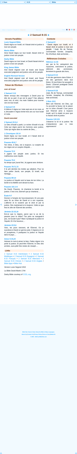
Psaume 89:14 (10, 178)
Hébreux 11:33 (52, 62)
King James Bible (11, 67)
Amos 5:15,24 (10, 239)
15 (46, 44)
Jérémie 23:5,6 (10, 225)
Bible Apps (8, 263)
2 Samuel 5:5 (9, 107)
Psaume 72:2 (9, 151)
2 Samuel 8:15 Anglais (33, 261)
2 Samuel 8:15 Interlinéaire (16, 254)
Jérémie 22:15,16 (11, 212)
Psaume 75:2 (9, 160)
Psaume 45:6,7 (10, 142)
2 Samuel (9, 30)
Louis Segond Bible (12, 42)
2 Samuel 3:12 (10, 93)
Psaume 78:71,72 (11, 167)
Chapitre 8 (16, 30)
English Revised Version (14, 76)
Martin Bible (9, 51)
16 (53, 49)
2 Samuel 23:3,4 (10, 122)
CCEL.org (27, 274)
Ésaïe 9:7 (8, 196)
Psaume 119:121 (53, 119)
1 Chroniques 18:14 (12, 134)
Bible (3, 30)
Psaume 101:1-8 (11, 187)
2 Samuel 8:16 (52, 91)
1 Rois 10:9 (50, 101)
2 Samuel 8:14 (52, 75)
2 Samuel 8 (50, 42)
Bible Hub (18, 263)
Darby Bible (9, 59)
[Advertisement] (38, 292)
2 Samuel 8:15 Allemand (29, 259)
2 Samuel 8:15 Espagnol (24, 256)
